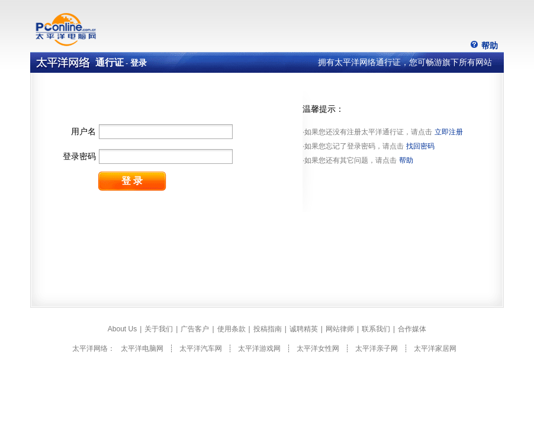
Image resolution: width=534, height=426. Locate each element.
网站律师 (340, 329)
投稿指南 (267, 329)
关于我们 (158, 329)
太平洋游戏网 (259, 348)
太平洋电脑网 (142, 348)
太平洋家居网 (435, 348)
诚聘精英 (303, 329)
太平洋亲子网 (376, 348)
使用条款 (231, 329)
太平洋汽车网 (200, 348)
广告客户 (195, 329)
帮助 (489, 45)
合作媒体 (412, 329)
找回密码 (420, 146)
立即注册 (449, 132)
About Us (122, 329)
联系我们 (376, 329)
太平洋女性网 (318, 348)
